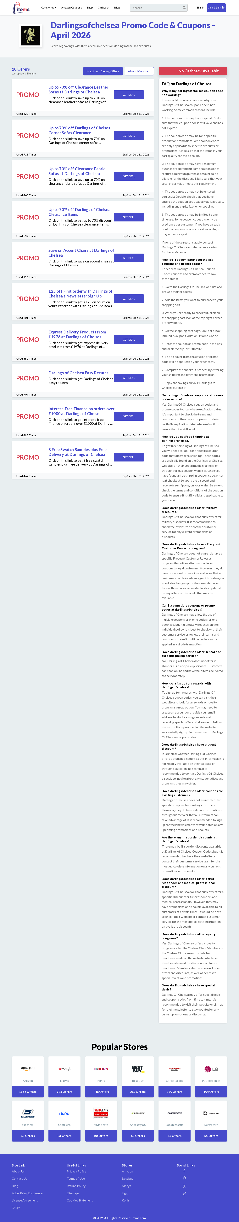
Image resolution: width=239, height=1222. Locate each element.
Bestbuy (127, 1178)
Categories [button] (47, 7)
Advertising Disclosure (27, 1193)
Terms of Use (76, 1178)
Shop (90, 7)
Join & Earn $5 (216, 7)
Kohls (126, 1200)
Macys (126, 1186)
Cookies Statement (80, 1200)
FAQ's (16, 1207)
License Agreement (25, 1200)
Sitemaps (73, 1193)
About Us (18, 1171)
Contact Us (19, 1178)
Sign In (200, 7)
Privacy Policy (76, 1171)
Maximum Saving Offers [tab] (102, 71)
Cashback (103, 7)
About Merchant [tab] (139, 71)
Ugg (125, 1193)
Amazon (127, 1171)
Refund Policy (76, 1186)
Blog (117, 7)
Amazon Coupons (71, 7)
